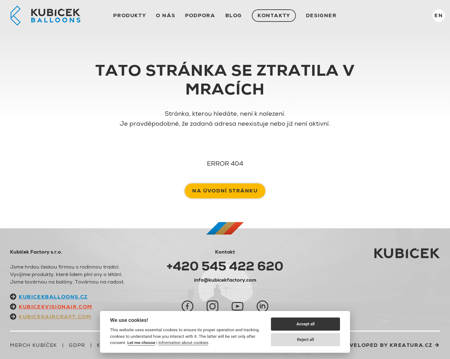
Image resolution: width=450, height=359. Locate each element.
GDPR (77, 345)
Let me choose (141, 342)
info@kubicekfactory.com (225, 280)
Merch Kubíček (33, 345)
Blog (233, 15)
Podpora (200, 15)
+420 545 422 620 (225, 266)
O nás (165, 15)
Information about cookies (183, 342)
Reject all (305, 339)
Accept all (305, 324)
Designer (321, 15)
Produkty (129, 15)
